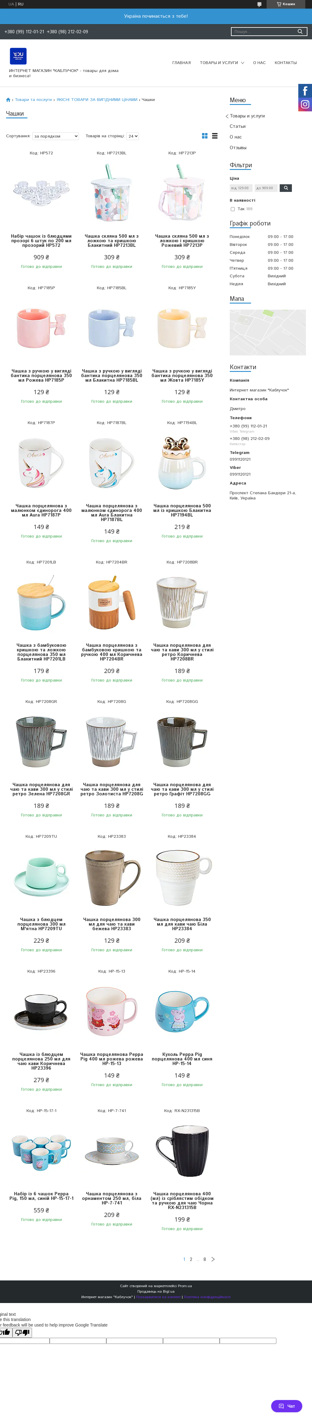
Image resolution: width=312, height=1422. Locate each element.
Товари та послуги (33, 100)
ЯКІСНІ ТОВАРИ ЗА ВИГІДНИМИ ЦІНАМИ (96, 100)
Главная (181, 63)
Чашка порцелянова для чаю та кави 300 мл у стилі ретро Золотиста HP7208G (111, 789)
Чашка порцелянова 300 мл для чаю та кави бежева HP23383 (111, 924)
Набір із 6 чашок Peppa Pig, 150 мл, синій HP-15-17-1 (41, 1196)
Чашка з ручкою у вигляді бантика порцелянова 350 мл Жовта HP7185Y (182, 376)
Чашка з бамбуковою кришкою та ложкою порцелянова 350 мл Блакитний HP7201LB (41, 652)
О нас (259, 63)
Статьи (238, 126)
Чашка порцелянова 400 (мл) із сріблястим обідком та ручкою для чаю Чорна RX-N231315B (182, 1201)
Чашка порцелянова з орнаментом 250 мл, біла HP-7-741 (111, 1198)
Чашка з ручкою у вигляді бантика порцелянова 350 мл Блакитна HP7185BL (111, 376)
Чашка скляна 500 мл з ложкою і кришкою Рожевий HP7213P (182, 241)
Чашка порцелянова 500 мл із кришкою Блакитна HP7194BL (182, 510)
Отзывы (238, 148)
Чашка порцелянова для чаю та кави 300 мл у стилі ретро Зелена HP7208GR (41, 789)
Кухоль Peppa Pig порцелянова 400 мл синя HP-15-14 (182, 1059)
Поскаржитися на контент (158, 1297)
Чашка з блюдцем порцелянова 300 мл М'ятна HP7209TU (41, 924)
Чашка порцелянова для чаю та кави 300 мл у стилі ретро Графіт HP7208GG (182, 789)
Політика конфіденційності (207, 1297)
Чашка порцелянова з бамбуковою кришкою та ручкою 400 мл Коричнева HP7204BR (111, 652)
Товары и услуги (219, 63)
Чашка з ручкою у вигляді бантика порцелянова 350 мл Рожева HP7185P (41, 376)
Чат (286, 1406)
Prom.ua (185, 1286)
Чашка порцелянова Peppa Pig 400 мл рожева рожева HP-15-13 (111, 1059)
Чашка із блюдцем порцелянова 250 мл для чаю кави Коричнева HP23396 (41, 1061)
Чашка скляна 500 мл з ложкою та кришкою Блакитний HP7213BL (112, 241)
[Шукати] (300, 31)
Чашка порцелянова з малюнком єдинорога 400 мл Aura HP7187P (41, 510)
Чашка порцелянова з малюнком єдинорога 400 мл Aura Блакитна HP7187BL (111, 513)
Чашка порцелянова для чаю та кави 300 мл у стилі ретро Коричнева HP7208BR (182, 652)
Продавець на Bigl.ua (156, 1291)
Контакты (286, 63)
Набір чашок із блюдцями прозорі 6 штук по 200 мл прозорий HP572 (41, 241)
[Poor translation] (22, 1333)
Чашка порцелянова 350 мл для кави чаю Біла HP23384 (182, 924)
